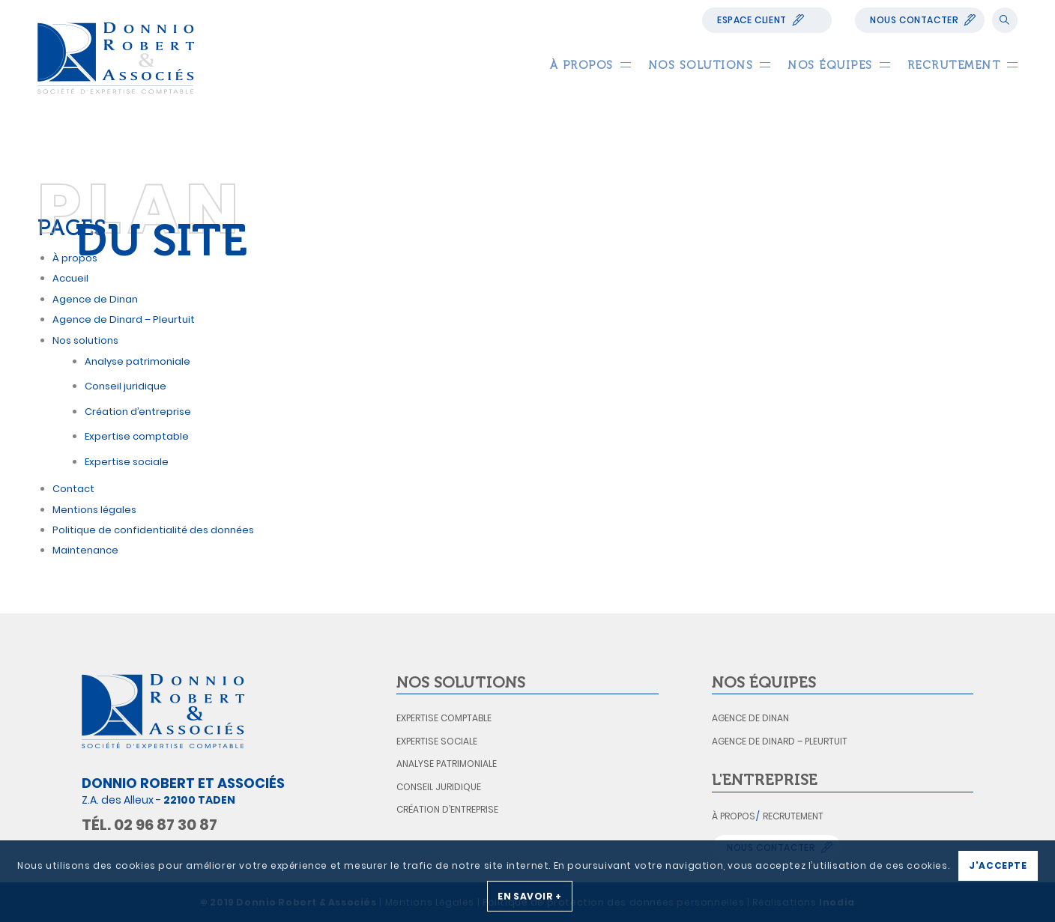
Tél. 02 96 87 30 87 (149, 824)
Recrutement (793, 816)
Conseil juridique (125, 386)
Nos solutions (85, 340)
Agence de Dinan (750, 718)
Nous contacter (914, 19)
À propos (733, 816)
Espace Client (752, 19)
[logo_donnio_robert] (115, 58)
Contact (73, 489)
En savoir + (530, 896)
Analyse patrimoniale (137, 361)
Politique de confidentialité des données (153, 530)
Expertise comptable (137, 436)
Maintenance (85, 550)
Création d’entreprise (138, 411)
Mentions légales (94, 510)
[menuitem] (582, 65)
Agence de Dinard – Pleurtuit (123, 319)
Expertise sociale (127, 462)
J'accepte (998, 865)
